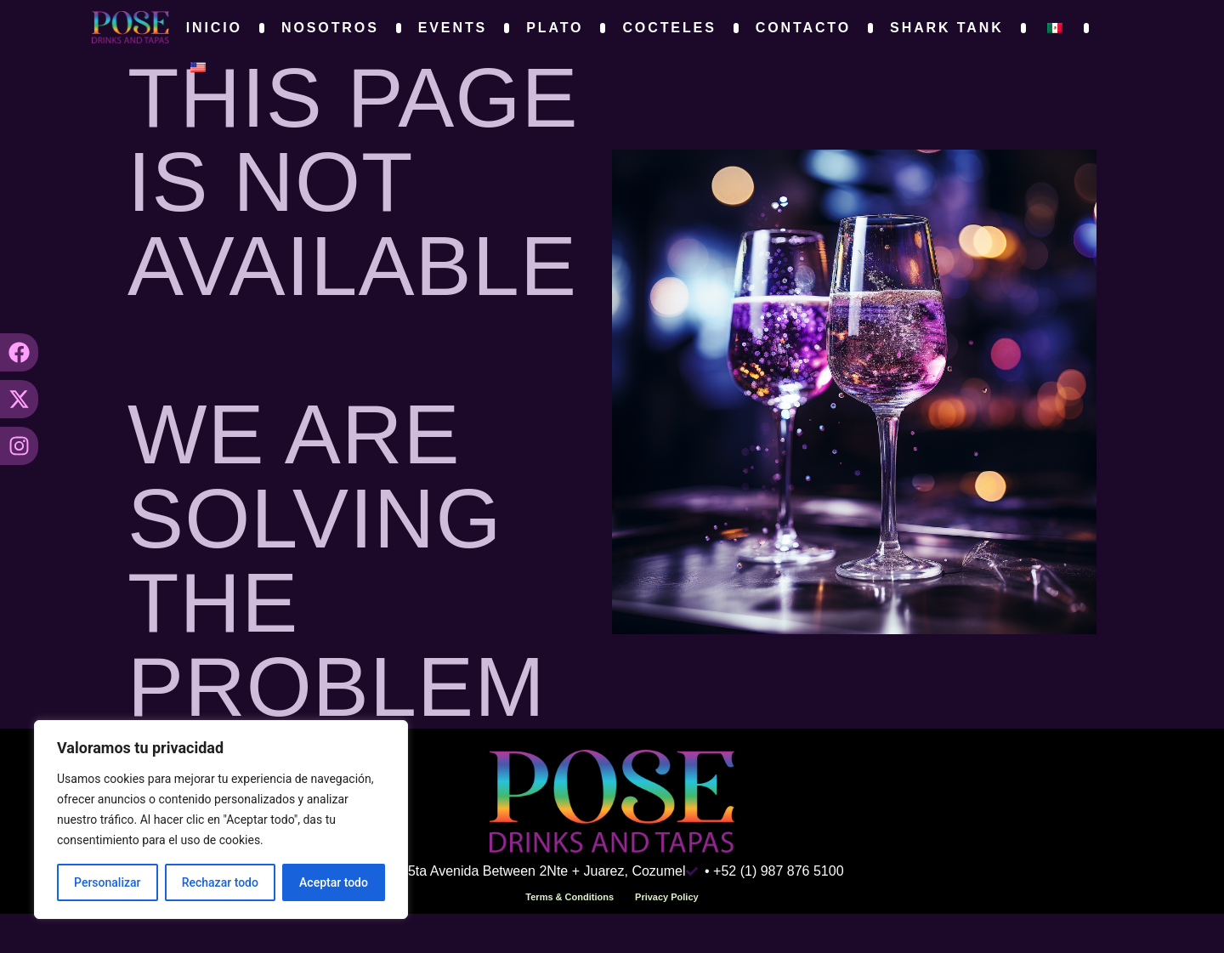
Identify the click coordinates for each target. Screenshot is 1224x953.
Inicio (214, 27)
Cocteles (669, 27)
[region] (221, 819)
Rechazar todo (220, 882)
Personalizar (107, 882)
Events (452, 27)
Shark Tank (947, 27)
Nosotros (330, 27)
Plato (554, 27)
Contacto (803, 27)
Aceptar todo (333, 882)
